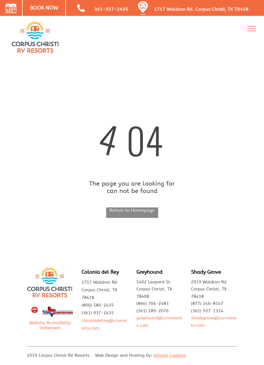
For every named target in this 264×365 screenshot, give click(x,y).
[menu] (251, 28)
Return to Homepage (132, 210)
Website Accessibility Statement (50, 325)
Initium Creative (170, 355)
